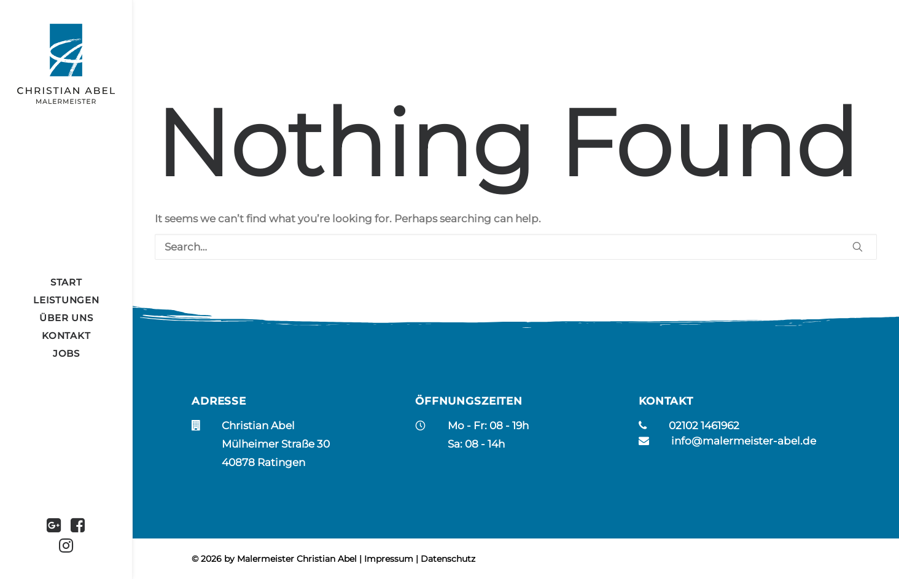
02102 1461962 (704, 425)
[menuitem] (66, 282)
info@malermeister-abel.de (743, 441)
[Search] (516, 247)
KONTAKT (66, 335)
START (66, 282)
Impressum (388, 558)
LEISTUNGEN (66, 300)
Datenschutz (448, 558)
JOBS (66, 353)
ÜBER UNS (66, 318)
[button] (54, 526)
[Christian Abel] (66, 64)
